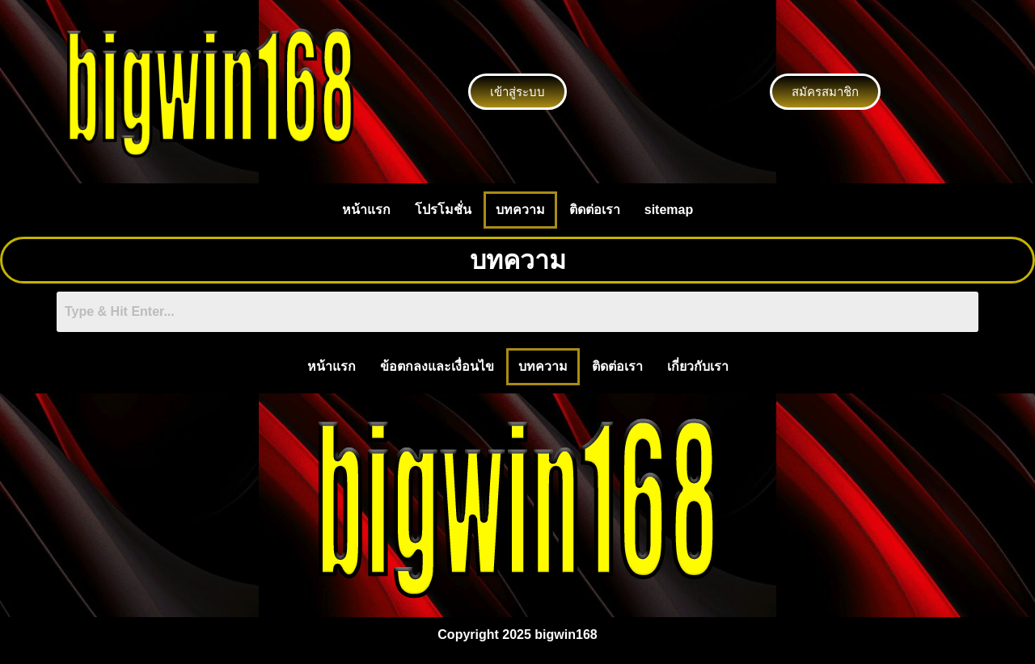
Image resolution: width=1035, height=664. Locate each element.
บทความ (520, 209)
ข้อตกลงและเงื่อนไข (437, 366)
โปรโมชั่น (443, 209)
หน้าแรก (366, 209)
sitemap (668, 209)
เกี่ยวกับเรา (698, 366)
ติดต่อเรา (594, 209)
